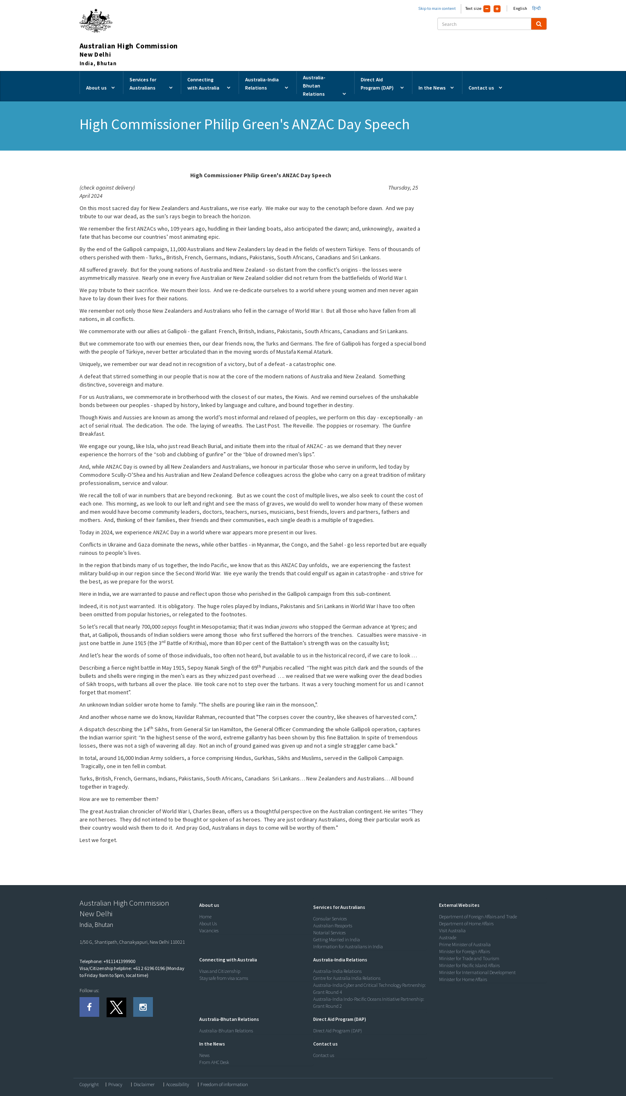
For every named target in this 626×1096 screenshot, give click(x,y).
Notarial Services (329, 932)
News (204, 1055)
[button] (207, 905)
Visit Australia (452, 930)
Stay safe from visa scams (223, 978)
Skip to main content (437, 8)
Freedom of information (224, 1084)
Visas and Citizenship (219, 971)
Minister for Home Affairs (463, 979)
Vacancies (209, 930)
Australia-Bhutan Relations (226, 1030)
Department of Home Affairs (466, 923)
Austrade (447, 937)
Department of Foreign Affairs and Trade (478, 916)
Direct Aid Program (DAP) (337, 1030)
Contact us (323, 1055)
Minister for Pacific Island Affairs (469, 965)
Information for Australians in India (348, 946)
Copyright (89, 1084)
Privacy (115, 1084)
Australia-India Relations (337, 971)
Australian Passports (332, 925)
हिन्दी (536, 8)
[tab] (254, 905)
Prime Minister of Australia (465, 944)
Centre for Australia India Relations (346, 978)
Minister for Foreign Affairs (464, 951)
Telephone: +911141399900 (107, 961)
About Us (208, 923)
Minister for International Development (477, 972)
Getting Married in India (336, 939)
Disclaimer (144, 1084)
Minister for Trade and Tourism (469, 958)
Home (205, 916)
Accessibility (177, 1084)
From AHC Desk (214, 1062)
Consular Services (330, 918)
